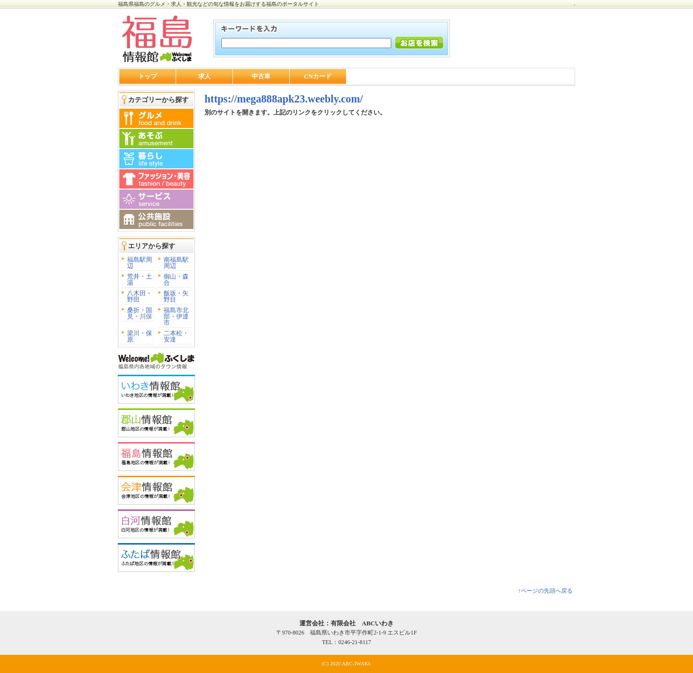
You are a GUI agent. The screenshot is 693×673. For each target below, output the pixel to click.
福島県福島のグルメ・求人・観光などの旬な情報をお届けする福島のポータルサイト (218, 4)
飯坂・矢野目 (176, 296)
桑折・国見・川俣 (139, 313)
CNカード (318, 76)
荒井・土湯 (139, 279)
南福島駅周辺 (176, 262)
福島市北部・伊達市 (176, 316)
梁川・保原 (139, 336)
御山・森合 (176, 279)
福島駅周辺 (139, 262)
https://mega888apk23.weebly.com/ (284, 99)
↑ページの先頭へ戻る (545, 590)
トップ (147, 76)
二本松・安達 (176, 336)
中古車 (261, 76)
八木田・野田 (139, 296)
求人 (204, 76)
